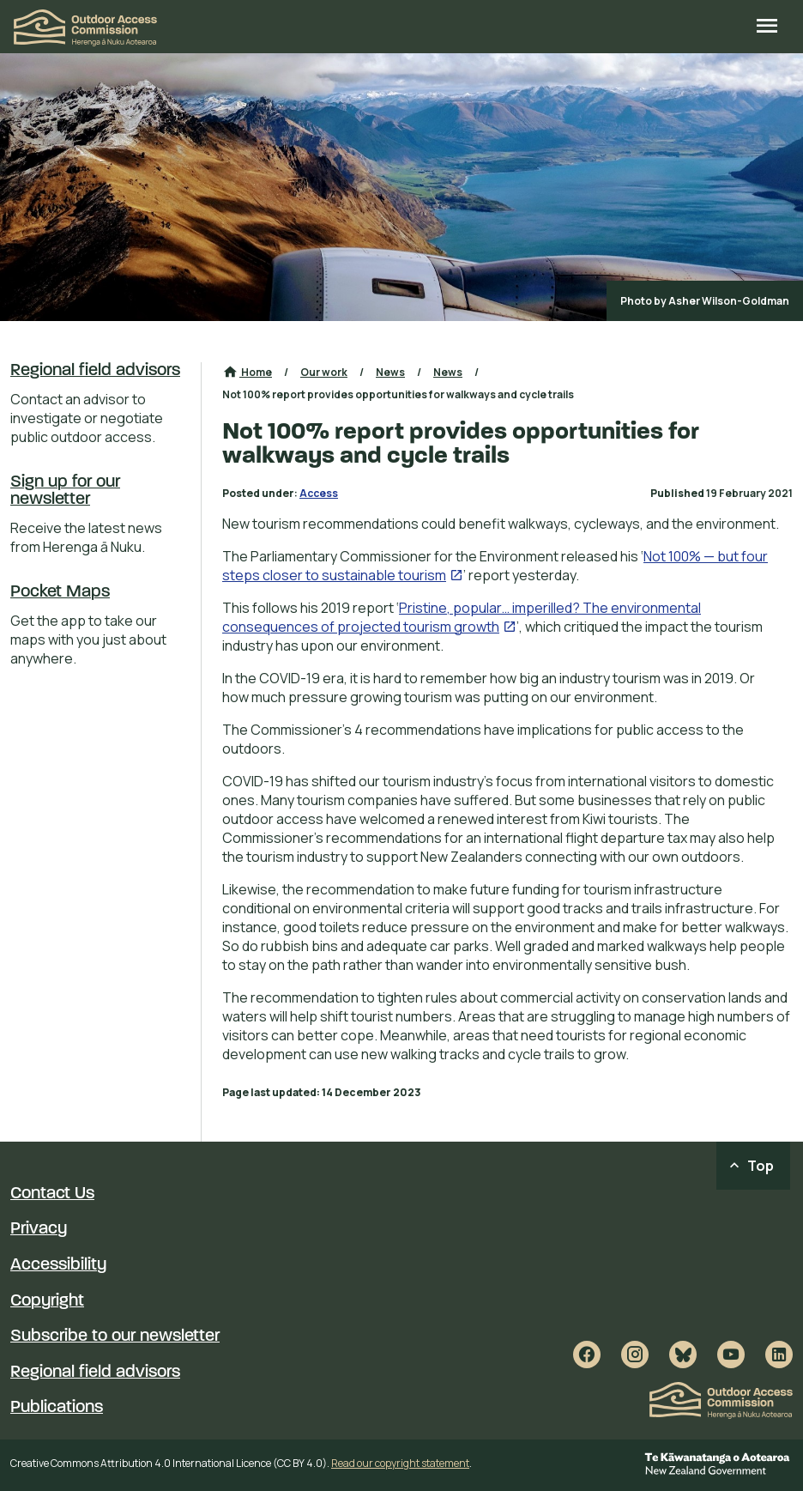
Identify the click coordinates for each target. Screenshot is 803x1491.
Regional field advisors (95, 370)
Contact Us (52, 1194)
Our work (323, 372)
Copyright (47, 1301)
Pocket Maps (60, 592)
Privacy (38, 1229)
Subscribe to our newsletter (115, 1336)
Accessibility (58, 1265)
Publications (56, 1407)
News (390, 372)
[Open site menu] (767, 27)
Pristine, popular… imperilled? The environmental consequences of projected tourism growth (461, 617)
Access (318, 493)
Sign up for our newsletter (65, 491)
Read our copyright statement (400, 1463)
